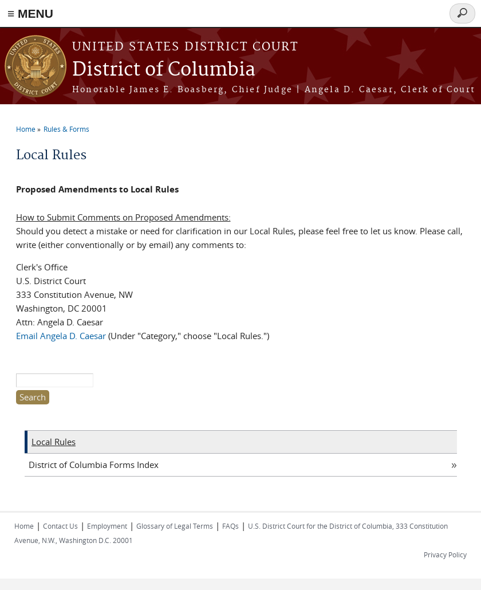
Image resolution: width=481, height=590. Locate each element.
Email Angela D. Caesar (61, 335)
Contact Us (60, 525)
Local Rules (53, 441)
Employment (107, 525)
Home (26, 128)
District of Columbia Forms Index (94, 464)
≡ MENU (30, 13)
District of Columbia (163, 70)
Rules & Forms (66, 128)
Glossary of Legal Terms (174, 525)
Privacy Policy (445, 554)
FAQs (230, 525)
